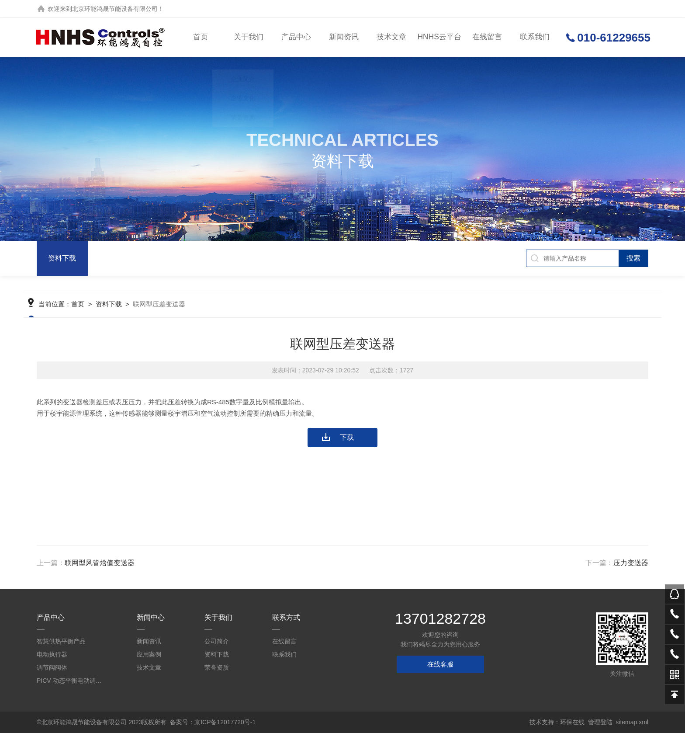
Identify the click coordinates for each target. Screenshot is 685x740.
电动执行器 (52, 661)
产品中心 (295, 37)
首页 (201, 37)
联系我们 (533, 37)
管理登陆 (600, 729)
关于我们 (248, 37)
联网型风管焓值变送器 (100, 569)
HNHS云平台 (438, 37)
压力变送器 (630, 569)
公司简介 (216, 648)
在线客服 (440, 671)
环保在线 (572, 729)
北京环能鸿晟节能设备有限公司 (115, 8)
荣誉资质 (216, 674)
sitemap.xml (632, 729)
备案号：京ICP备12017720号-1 (213, 729)
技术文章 (390, 37)
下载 (347, 444)
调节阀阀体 (52, 674)
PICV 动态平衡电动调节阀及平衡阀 (72, 687)
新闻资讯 (343, 37)
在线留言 (485, 37)
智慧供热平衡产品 (61, 648)
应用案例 (149, 661)
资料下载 (62, 258)
